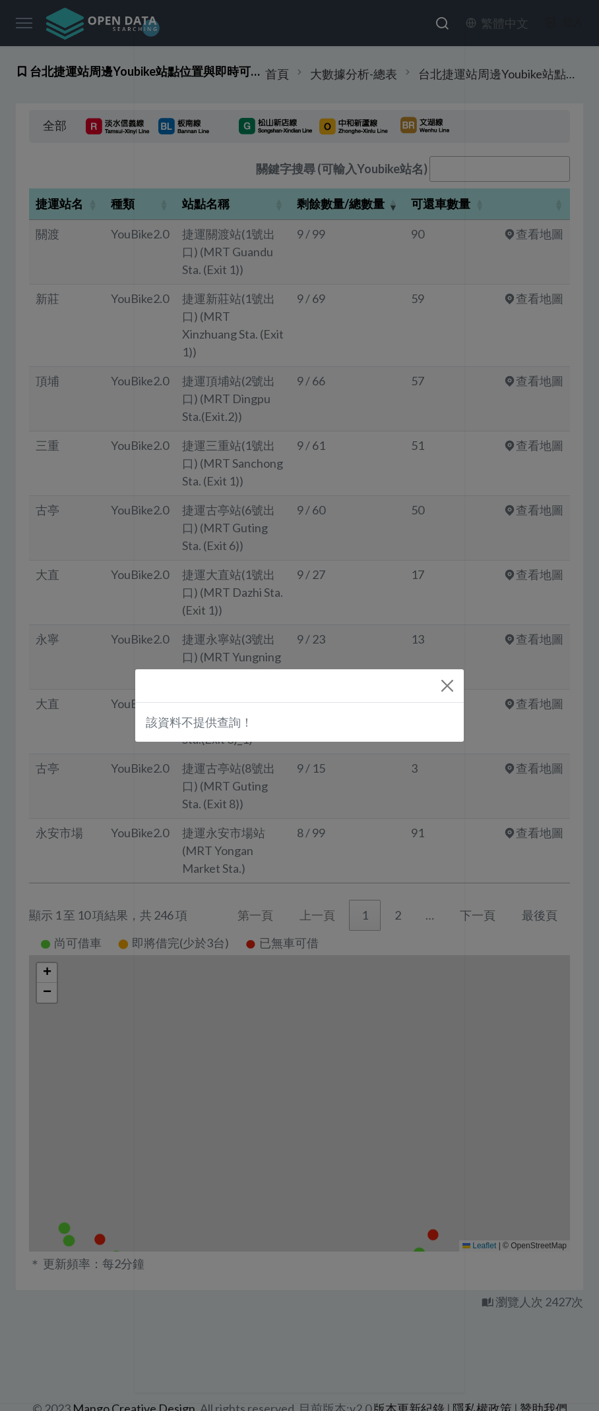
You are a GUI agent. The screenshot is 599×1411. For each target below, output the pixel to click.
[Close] (447, 686)
